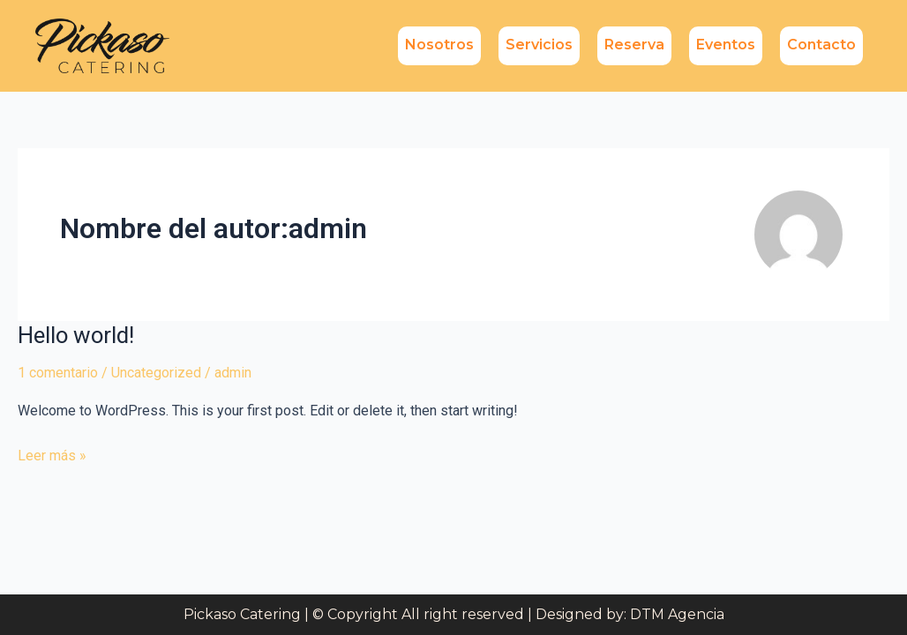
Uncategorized (156, 372)
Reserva (634, 44)
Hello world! (77, 335)
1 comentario (58, 372)
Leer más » (52, 454)
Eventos (725, 44)
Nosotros (439, 44)
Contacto (821, 44)
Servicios (539, 44)
